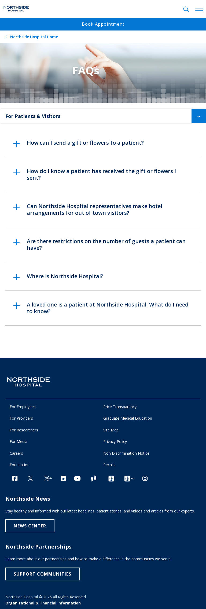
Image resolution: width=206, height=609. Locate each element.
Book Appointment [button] (103, 24)
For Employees (23, 406)
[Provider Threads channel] (129, 478)
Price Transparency (120, 406)
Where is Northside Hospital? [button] (65, 276)
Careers (16, 453)
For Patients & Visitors (105, 116)
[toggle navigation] (199, 9)
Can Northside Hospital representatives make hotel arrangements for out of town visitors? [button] (94, 209)
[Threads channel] (111, 478)
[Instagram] (145, 478)
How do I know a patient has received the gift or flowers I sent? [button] (101, 174)
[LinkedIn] (63, 478)
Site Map (111, 429)
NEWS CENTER (30, 526)
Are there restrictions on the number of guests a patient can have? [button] (106, 244)
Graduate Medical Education (127, 418)
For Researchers (24, 429)
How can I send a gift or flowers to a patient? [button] (85, 142)
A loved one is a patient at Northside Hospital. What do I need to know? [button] (108, 308)
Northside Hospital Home (34, 36)
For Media (18, 441)
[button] (199, 116)
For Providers (21, 418)
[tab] (186, 9)
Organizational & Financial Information (43, 603)
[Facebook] (14, 478)
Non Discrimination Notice (126, 453)
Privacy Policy (115, 441)
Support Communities (42, 574)
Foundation (20, 464)
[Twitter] (30, 478)
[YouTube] (77, 478)
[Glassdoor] (93, 478)
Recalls (109, 464)
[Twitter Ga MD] (48, 478)
